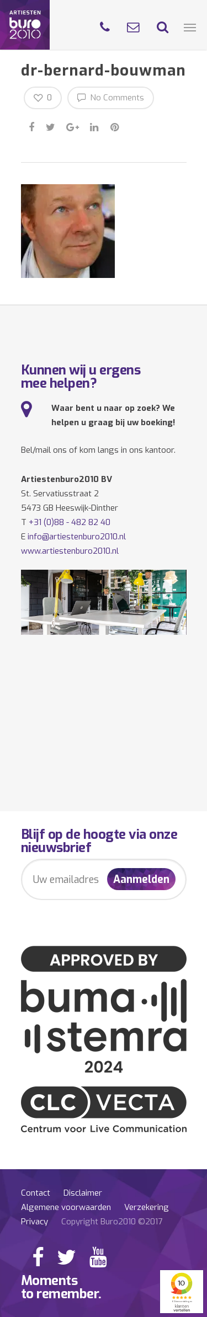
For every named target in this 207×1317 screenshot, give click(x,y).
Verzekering (146, 1207)
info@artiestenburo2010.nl (77, 536)
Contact (35, 1192)
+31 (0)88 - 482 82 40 (69, 522)
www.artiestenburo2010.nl (70, 550)
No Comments (110, 97)
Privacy (34, 1221)
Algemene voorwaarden (66, 1207)
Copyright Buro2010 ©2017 (111, 1221)
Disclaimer (82, 1192)
